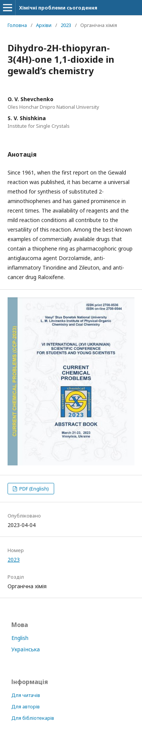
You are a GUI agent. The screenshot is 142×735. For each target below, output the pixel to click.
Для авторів (25, 706)
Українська (25, 649)
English (19, 637)
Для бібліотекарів (32, 717)
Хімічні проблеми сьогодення (58, 7)
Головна (17, 25)
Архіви (43, 25)
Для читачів (25, 695)
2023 (66, 25)
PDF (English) (33, 488)
